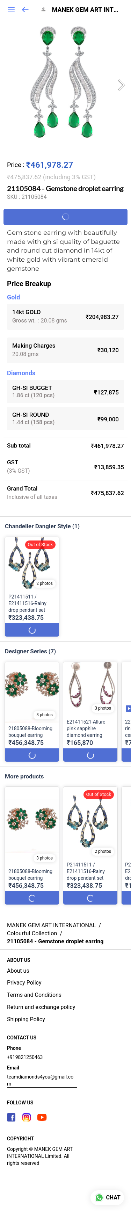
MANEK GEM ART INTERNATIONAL (86, 9)
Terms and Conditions (34, 995)
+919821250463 (25, 1057)
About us (18, 970)
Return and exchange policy (41, 1007)
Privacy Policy (24, 982)
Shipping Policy (26, 1019)
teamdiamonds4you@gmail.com (40, 1080)
